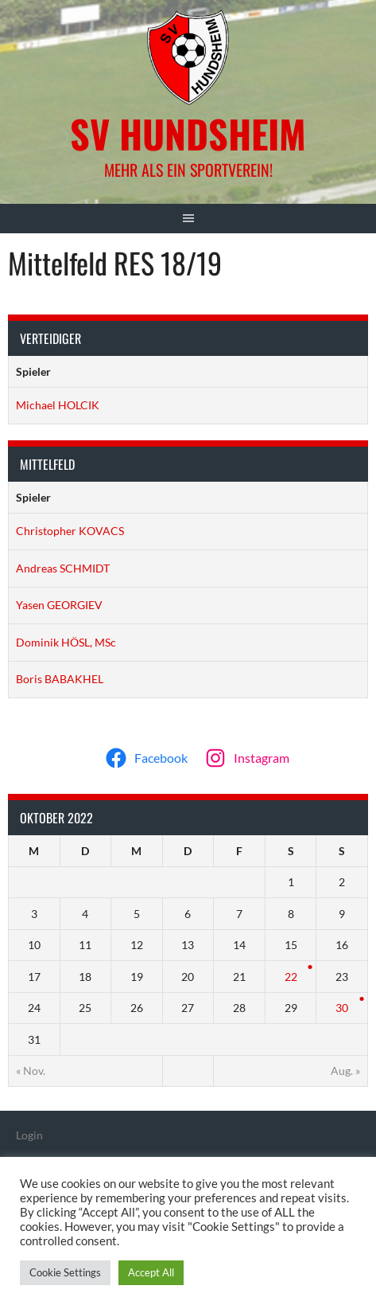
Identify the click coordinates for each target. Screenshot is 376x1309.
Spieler (33, 371)
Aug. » (345, 1070)
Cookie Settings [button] (65, 1272)
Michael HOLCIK (57, 405)
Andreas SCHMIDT (63, 568)
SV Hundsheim (188, 133)
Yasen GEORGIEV (59, 605)
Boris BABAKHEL (59, 679)
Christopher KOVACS (70, 530)
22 (291, 976)
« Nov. (30, 1070)
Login (29, 1135)
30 (341, 1007)
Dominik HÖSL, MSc (66, 642)
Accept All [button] (151, 1272)
